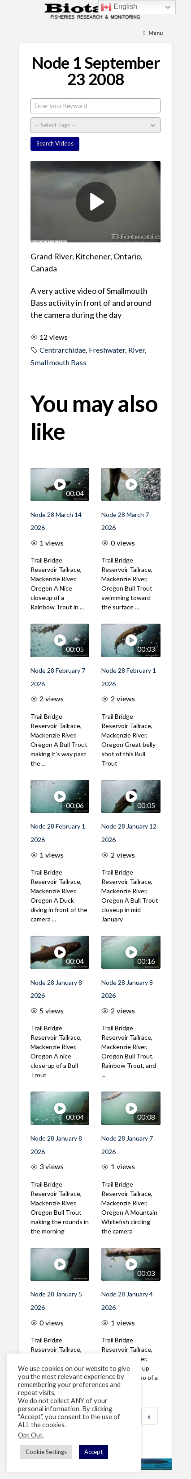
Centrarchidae (62, 350)
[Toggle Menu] (153, 33)
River (136, 350)
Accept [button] (93, 1451)
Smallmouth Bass (58, 362)
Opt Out (30, 1435)
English (119, 7)
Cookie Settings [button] (46, 1451)
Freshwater (107, 350)
